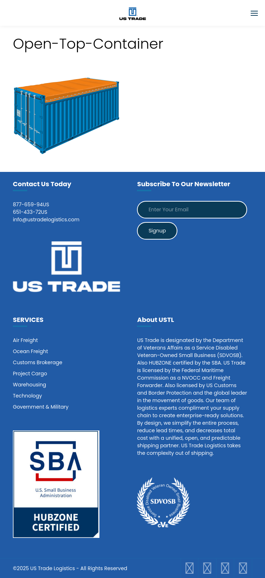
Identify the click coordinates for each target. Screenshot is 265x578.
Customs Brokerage (37, 362)
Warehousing (29, 384)
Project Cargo (30, 373)
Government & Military (41, 406)
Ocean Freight (30, 351)
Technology (27, 395)
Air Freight (25, 340)
